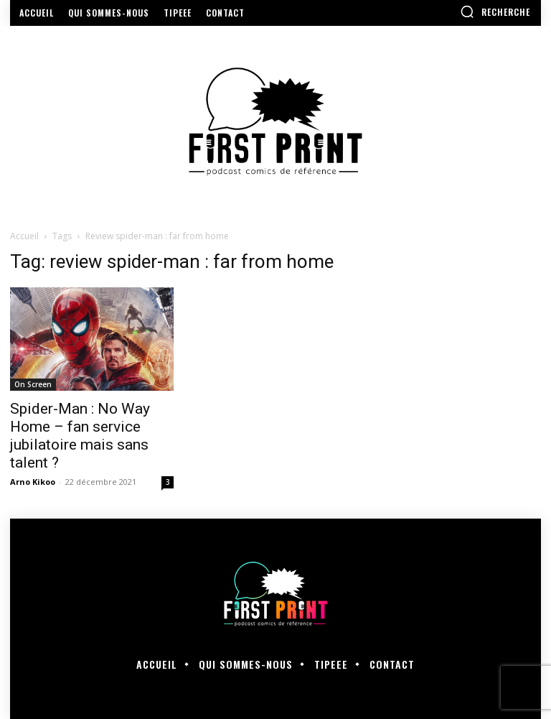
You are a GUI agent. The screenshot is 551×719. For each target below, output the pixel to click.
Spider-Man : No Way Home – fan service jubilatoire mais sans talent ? (80, 435)
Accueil (24, 236)
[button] (495, 11)
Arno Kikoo (32, 481)
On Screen (33, 384)
